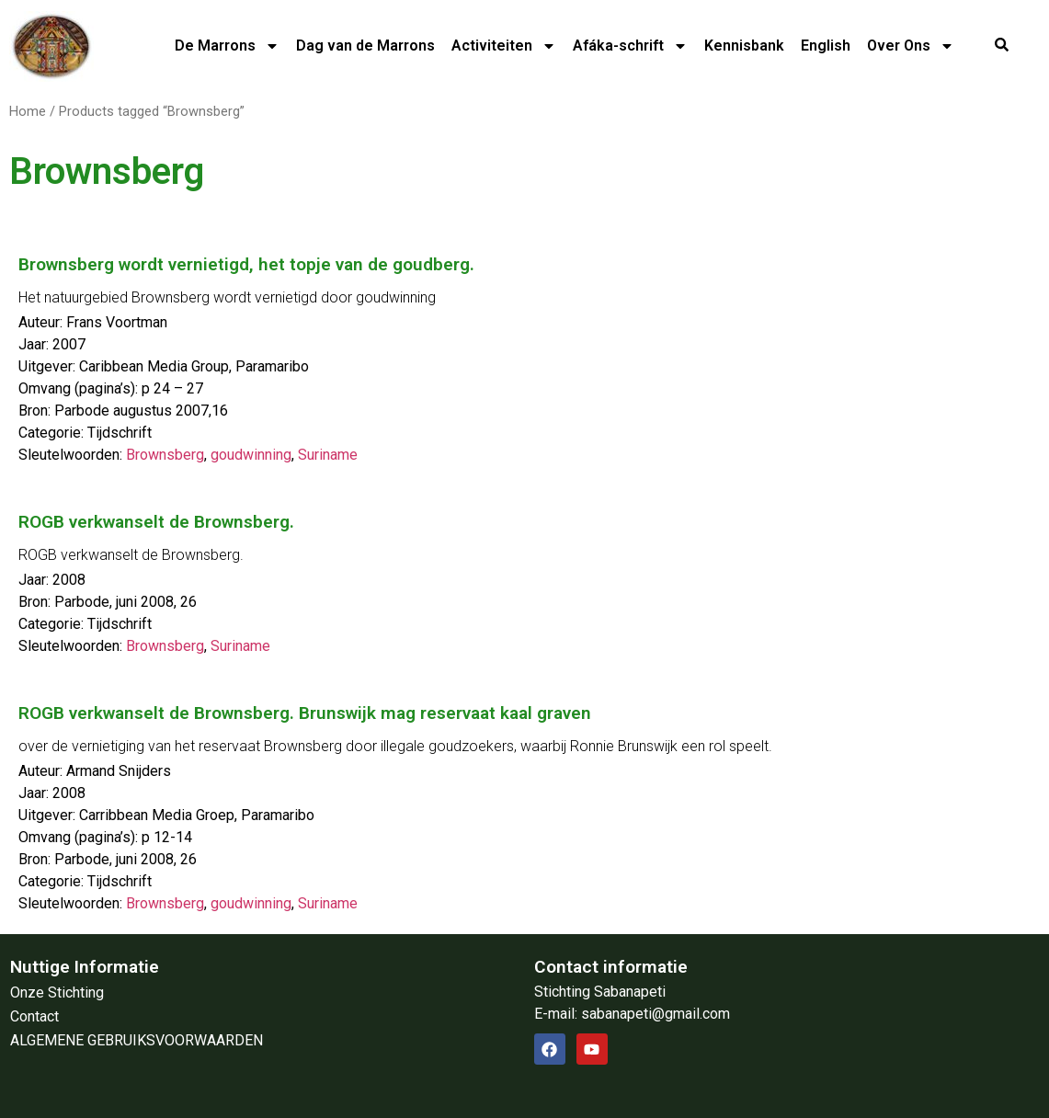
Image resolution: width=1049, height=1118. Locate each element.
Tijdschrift (119, 432)
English (825, 45)
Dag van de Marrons (365, 45)
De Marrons (227, 46)
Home (27, 111)
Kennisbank (744, 45)
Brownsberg (165, 454)
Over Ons (910, 46)
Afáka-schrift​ (630, 46)
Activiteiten (503, 46)
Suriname (328, 454)
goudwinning (251, 454)
